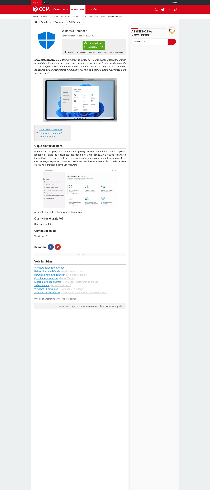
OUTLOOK (75, 16)
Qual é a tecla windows (46, 278)
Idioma (174, 2)
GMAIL (103, 16)
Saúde (46, 2)
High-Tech (37, 2)
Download (93, 44)
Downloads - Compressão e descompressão (84, 292)
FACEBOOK (65, 16)
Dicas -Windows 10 (61, 285)
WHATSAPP (45, 16)
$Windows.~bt (42, 285)
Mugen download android (47, 282)
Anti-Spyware (75, 22)
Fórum (56, 9)
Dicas (65, 9)
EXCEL (84, 16)
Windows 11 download (46, 289)
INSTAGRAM (93, 16)
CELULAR (55, 16)
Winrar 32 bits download (47, 292)
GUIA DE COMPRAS (115, 16)
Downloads (77, 9)
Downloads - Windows (71, 289)
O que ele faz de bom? (50, 129)
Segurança (60, 22)
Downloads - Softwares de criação (80, 282)
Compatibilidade (47, 136)
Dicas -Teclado (67, 278)
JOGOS (35, 16)
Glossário (92, 9)
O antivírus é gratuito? (50, 133)
